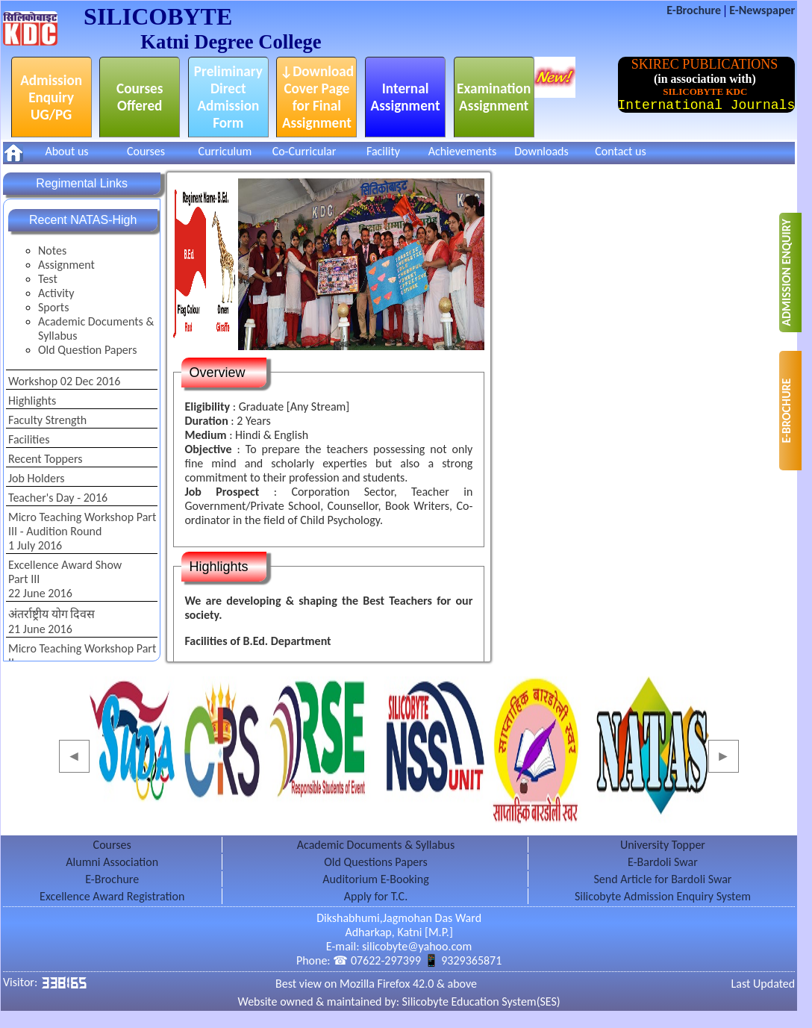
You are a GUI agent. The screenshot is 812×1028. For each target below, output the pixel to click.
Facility (383, 151)
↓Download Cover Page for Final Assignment (317, 97)
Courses (146, 151)
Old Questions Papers (376, 862)
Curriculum (225, 151)
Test (47, 279)
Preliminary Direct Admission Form (228, 97)
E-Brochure (695, 10)
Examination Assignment (494, 97)
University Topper (662, 845)
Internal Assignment (405, 97)
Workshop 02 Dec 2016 (64, 381)
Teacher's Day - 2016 (57, 497)
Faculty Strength (47, 420)
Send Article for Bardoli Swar (662, 879)
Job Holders (36, 478)
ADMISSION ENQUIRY (786, 272)
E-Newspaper (762, 10)
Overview (217, 372)
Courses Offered (139, 97)
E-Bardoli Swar (663, 862)
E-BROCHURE (786, 411)
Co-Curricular (304, 151)
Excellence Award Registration (112, 896)
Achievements (462, 151)
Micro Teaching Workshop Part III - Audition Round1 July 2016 (82, 531)
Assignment (66, 265)
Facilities (29, 439)
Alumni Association (112, 862)
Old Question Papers (87, 350)
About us (66, 151)
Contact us (620, 151)
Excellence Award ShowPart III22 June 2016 (65, 579)
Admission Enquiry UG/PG (51, 97)
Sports (53, 307)
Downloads (541, 151)
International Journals (707, 105)
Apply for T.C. (375, 896)
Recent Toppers (45, 459)
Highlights (32, 400)
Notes (52, 250)
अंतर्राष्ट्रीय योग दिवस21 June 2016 (51, 621)
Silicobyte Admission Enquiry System (663, 896)
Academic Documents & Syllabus (96, 328)
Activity (56, 293)
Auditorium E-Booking (375, 879)
